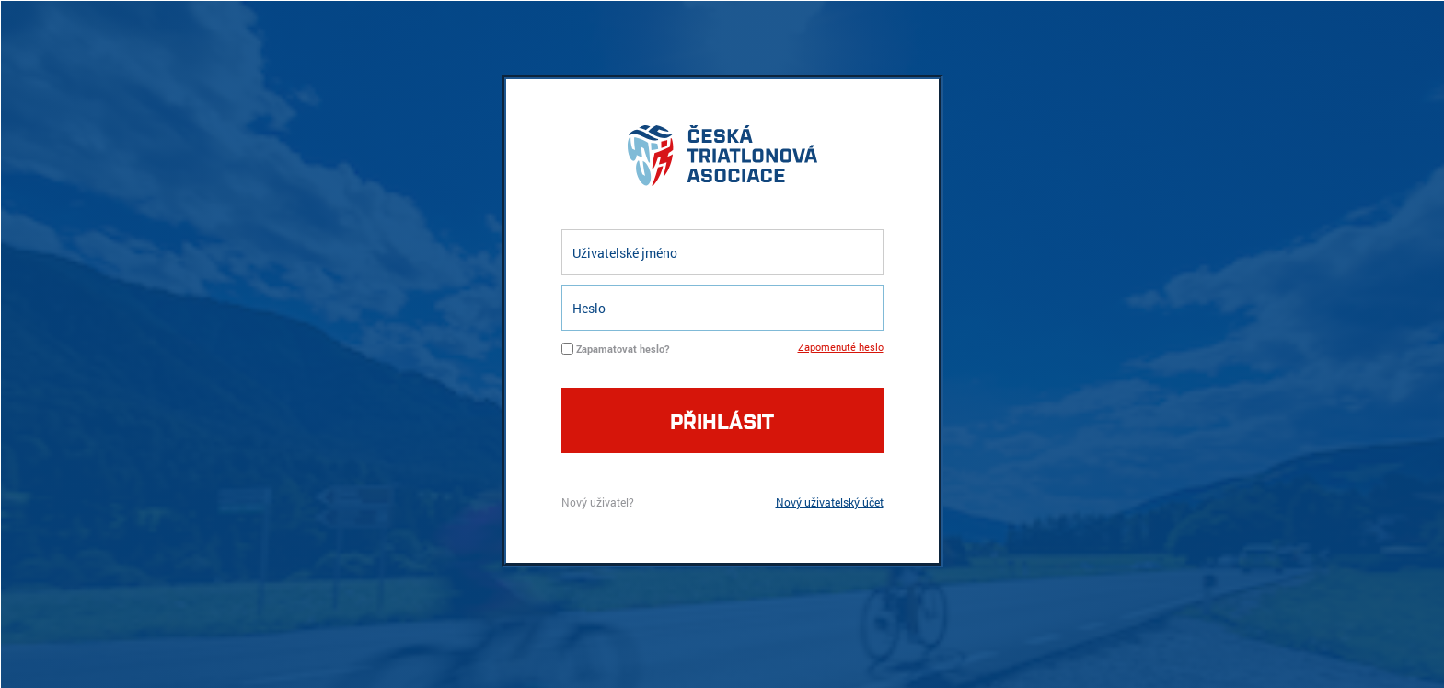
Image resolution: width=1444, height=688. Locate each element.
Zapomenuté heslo (841, 347)
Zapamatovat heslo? (622, 349)
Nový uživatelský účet (830, 502)
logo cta (722, 160)
